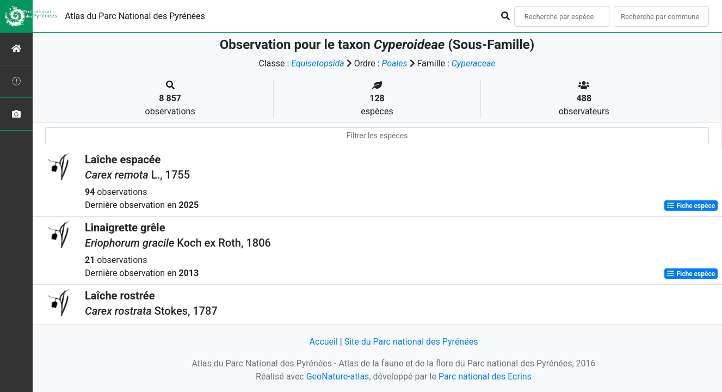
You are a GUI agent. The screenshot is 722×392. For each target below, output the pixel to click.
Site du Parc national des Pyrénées (411, 341)
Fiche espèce (691, 206)
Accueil (324, 341)
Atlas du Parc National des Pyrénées (135, 16)
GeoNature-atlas (337, 376)
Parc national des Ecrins (485, 376)
